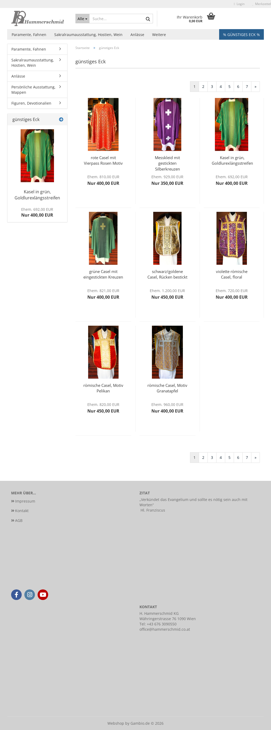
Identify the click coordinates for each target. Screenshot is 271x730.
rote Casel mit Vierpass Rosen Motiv (103, 160)
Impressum (25, 501)
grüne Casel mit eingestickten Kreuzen (103, 274)
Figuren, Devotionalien (31, 103)
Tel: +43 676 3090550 (158, 623)
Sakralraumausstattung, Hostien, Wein (88, 34)
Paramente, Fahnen (29, 34)
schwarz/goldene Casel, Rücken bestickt (167, 274)
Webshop (115, 723)
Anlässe (137, 34)
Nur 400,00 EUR (37, 212)
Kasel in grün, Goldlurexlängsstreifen (232, 160)
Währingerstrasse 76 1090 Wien (167, 618)
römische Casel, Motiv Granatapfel (167, 388)
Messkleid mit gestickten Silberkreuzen (167, 163)
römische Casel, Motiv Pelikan (103, 388)
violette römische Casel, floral (231, 274)
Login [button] (239, 4)
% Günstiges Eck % (241, 34)
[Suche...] (82, 18)
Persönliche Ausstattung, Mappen (33, 89)
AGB (18, 520)
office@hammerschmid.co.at (164, 629)
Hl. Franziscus (153, 510)
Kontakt (22, 510)
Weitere (159, 34)
